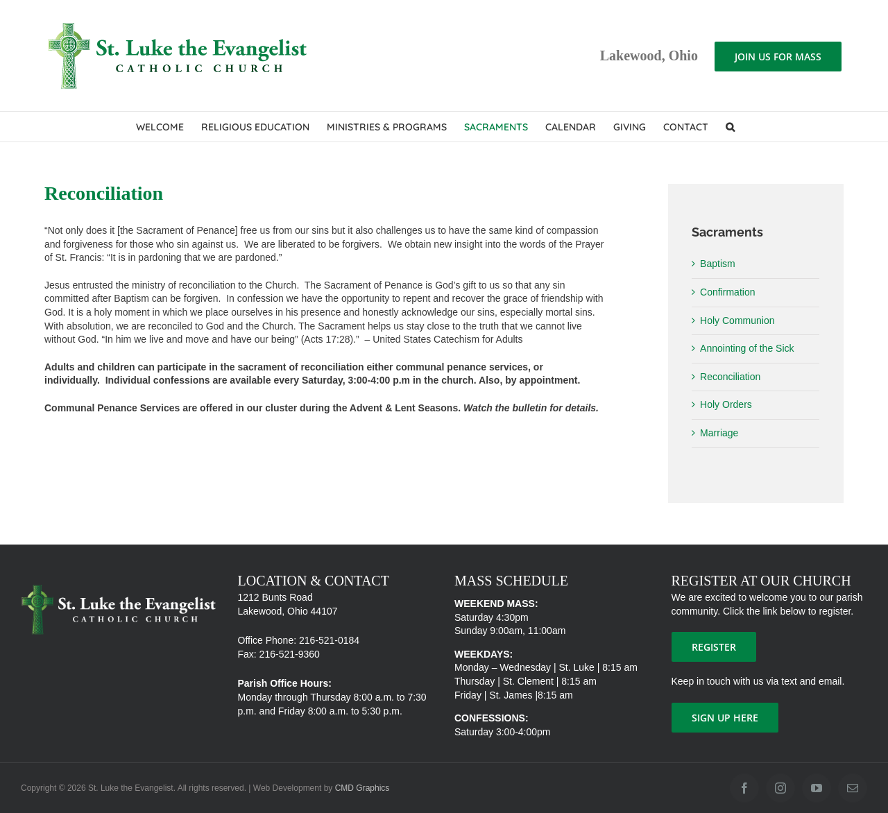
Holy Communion (737, 320)
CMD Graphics (362, 788)
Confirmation (727, 292)
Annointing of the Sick (747, 348)
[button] (730, 127)
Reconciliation (730, 376)
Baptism (717, 263)
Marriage (719, 432)
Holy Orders (726, 404)
